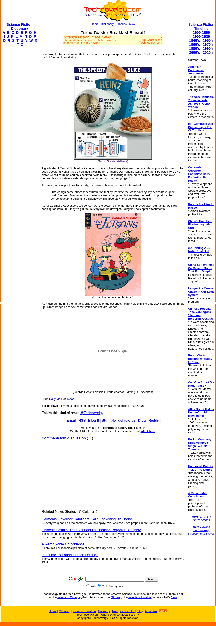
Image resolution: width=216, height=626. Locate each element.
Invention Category (69, 597)
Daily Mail (55, 399)
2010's (208, 52)
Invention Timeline (140, 597)
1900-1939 (201, 36)
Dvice (70, 399)
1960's (194, 44)
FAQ (140, 611)
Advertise (151, 611)
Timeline (121, 24)
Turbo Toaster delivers (113, 161)
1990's (208, 48)
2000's (194, 52)
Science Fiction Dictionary (19, 26)
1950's (208, 40)
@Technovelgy (91, 413)
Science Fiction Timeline (201, 26)
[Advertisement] (19, 116)
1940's (194, 40)
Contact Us (127, 611)
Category (104, 611)
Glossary (116, 597)
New (132, 24)
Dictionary (107, 24)
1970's (208, 44)
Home (95, 24)
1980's (194, 48)
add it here (148, 431)
